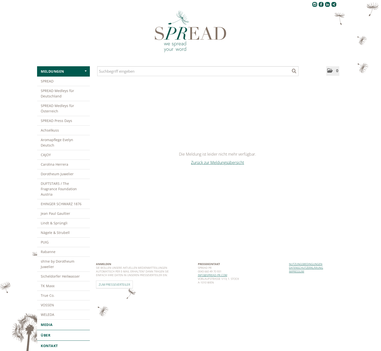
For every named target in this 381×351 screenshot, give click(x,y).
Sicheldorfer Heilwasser (60, 276)
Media (63, 324)
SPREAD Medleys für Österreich (57, 108)
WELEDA (47, 314)
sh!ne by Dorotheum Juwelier (57, 264)
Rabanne (48, 251)
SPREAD (47, 81)
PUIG (45, 242)
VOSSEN (47, 305)
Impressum (296, 271)
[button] (332, 71)
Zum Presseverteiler (114, 284)
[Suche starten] (294, 71)
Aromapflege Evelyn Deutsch (57, 142)
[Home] (190, 31)
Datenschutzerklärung (306, 268)
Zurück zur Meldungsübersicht (217, 162)
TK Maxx (47, 286)
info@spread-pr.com (212, 275)
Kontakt (49, 345)
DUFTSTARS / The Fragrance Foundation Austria (59, 189)
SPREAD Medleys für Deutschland (57, 93)
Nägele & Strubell (55, 232)
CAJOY (46, 154)
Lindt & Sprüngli (54, 223)
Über (63, 335)
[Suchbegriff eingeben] (198, 71)
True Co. (47, 295)
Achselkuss (50, 130)
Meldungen (64, 71)
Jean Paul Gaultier (55, 213)
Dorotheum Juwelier (57, 174)
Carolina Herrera (54, 164)
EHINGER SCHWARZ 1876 (61, 204)
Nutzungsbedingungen (305, 264)
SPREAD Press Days (56, 120)
